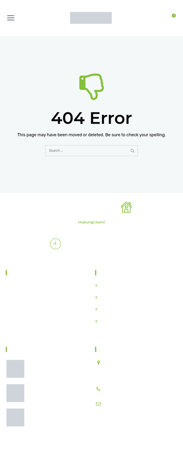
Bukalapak (108, 309)
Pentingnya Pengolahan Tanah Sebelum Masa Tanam (54, 420)
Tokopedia (108, 297)
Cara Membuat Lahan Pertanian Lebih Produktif (55, 396)
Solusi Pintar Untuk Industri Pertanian (79, 447)
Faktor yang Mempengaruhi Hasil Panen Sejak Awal (56, 371)
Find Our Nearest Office (86, 208)
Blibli (104, 321)
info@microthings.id (120, 404)
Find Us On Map (23, 333)
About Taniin (25, 273)
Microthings (109, 285)
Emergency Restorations (96, 245)
